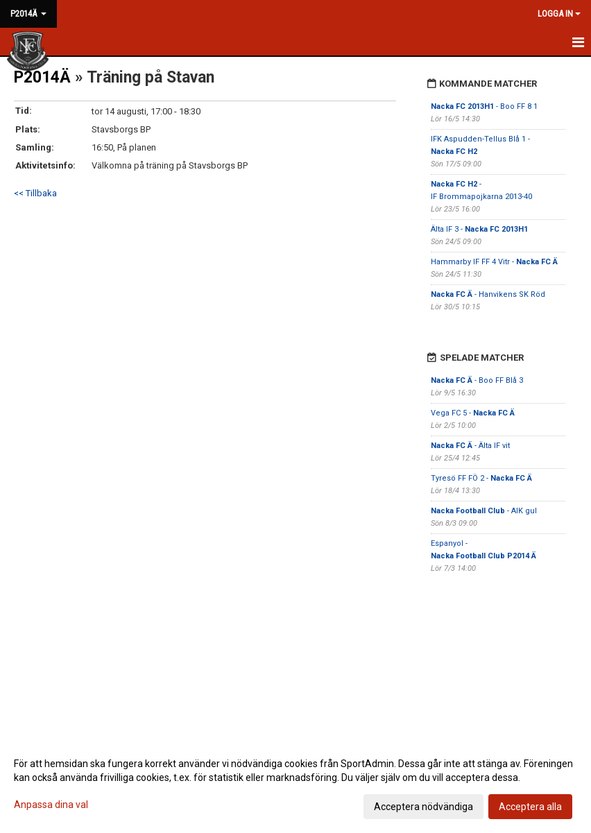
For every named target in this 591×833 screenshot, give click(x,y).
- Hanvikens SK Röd (488, 294)
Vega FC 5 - (473, 413)
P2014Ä (42, 77)
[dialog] (295, 784)
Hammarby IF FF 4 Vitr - (494, 261)
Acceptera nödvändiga (423, 806)
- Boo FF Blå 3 (477, 380)
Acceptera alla (530, 806)
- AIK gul (484, 510)
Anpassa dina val (51, 804)
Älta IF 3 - (479, 229)
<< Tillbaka (35, 193)
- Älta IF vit (470, 445)
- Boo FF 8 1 (484, 106)
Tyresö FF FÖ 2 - (481, 478)
